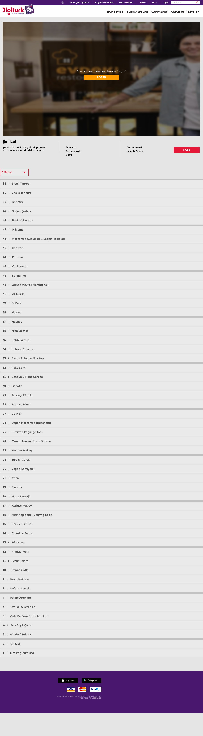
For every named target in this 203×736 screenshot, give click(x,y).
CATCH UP (178, 11)
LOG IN (101, 77)
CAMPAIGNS (159, 11)
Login (186, 150)
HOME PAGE (115, 11)
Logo (19, 10)
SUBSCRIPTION (137, 11)
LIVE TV (193, 11)
